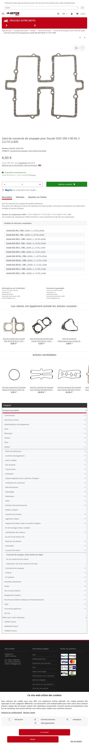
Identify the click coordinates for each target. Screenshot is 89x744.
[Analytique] (68, 726)
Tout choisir (17, 739)
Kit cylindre (9, 577)
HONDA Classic (10, 622)
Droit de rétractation (40, 688)
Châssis (7, 438)
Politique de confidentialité (11, 719)
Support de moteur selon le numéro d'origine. (23, 523)
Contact (35, 697)
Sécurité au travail (11, 420)
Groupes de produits (11, 410)
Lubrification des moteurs (15, 532)
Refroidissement (11, 487)
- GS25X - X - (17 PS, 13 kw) (26, 264)
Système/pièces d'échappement (16, 424)
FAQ (34, 655)
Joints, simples (11, 460)
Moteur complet (11, 510)
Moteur (7, 447)
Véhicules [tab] (20, 197)
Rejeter (50, 739)
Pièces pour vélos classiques (14, 617)
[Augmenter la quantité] (40, 184)
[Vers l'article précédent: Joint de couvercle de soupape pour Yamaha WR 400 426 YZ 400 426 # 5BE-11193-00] (80, 37)
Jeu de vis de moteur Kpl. (15, 537)
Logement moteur (12, 519)
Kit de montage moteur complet (17, 528)
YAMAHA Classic (10, 631)
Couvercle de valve (12, 550)
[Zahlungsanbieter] (36, 730)
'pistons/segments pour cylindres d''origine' (22, 478)
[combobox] (42, 7)
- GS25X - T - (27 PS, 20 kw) (25, 230)
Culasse (8, 573)
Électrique (8, 433)
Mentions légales (39, 680)
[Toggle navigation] (3, 12)
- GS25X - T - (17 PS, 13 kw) (26, 260)
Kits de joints (10, 465)
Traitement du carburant (15, 483)
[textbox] (42, 7)
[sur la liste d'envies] (82, 48)
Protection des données (41, 663)
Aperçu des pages (39, 671)
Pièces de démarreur (13, 451)
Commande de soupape (14, 568)
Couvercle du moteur (13, 514)
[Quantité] (22, 184)
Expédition (23, 163)
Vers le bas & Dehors (12, 591)
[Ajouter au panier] (66, 184)
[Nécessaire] (10, 726)
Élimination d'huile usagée (42, 692)
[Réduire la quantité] (4, 184)
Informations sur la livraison (43, 676)
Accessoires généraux (12, 609)
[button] (58, 13)
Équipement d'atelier (12, 595)
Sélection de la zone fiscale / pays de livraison (21, 165)
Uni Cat (7, 613)
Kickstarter (9, 474)
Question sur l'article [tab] (37, 197)
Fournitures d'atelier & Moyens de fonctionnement (24, 600)
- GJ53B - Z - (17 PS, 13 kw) (25, 247)
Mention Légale (29, 719)
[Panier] (80, 13)
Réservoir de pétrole (13, 541)
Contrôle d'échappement (15, 456)
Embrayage (9, 492)
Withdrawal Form (39, 659)
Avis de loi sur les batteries (42, 684)
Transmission (9, 415)
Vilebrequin (9, 496)
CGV (34, 667)
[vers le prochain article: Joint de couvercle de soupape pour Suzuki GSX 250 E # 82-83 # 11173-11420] (84, 37)
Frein (6, 429)
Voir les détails (77, 741)
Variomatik (9, 546)
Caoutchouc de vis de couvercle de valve (22, 564)
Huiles (6, 586)
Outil (6, 604)
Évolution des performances (16, 505)
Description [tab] (7, 197)
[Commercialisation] (36, 726)
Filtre (6, 442)
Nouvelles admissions (12, 582)
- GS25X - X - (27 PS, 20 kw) (25, 235)
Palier (7, 501)
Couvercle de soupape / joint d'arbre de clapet (28, 151)
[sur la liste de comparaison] (76, 48)
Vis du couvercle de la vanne (17, 559)
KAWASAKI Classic (11, 626)
